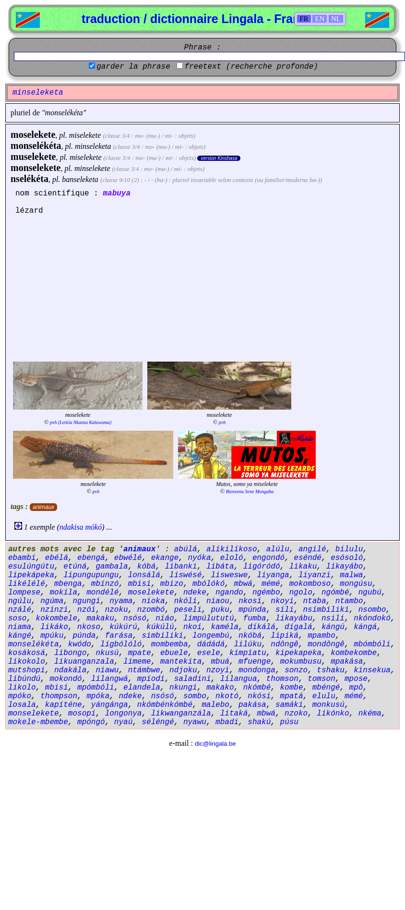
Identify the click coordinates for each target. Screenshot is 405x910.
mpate (139, 653)
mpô (356, 687)
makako (220, 687)
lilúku (248, 644)
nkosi (250, 601)
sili (284, 610)
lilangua (238, 679)
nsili (333, 618)
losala (22, 705)
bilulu (349, 549)
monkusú (328, 705)
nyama (120, 601)
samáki (289, 705)
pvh (222, 422)
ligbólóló (121, 644)
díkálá (261, 627)
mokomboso (310, 584)
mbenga (68, 584)
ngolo (300, 592)
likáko (54, 627)
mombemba (169, 644)
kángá (365, 627)
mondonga (256, 670)
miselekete (85, 135)
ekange (165, 558)
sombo (194, 696)
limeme (137, 661)
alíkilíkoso (231, 549)
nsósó (134, 618)
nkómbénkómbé (164, 705)
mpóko (19, 696)
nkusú (107, 653)
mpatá (291, 696)
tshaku (331, 670)
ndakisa (71, 527)
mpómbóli (95, 687)
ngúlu (19, 601)
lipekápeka (31, 575)
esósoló (347, 558)
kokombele (56, 618)
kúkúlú (160, 627)
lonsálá (144, 575)
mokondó (65, 679)
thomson (282, 679)
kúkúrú (123, 627)
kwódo (79, 644)
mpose (356, 679)
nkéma (369, 713)
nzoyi (217, 670)
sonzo (296, 670)
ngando (229, 592)
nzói (86, 610)
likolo (22, 687)
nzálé (19, 610)
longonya (123, 713)
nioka (153, 601)
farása (119, 635)
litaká (234, 713)
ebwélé (128, 558)
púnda (83, 635)
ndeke (194, 592)
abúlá (185, 549)
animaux (43, 507)
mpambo (321, 635)
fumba (254, 618)
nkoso (88, 627)
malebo (215, 705)
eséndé (308, 558)
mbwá (243, 584)
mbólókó (208, 584)
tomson (321, 679)
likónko (333, 713)
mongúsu (356, 584)
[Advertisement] (202, 287)
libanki (181, 566)
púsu (289, 722)
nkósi (259, 696)
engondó (268, 558)
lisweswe (229, 575)
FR (303, 19)
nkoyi (282, 601)
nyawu (194, 722)
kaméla (224, 627)
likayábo (344, 566)
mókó (93, 527)
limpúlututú (208, 618)
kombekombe (354, 653)
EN (319, 19)
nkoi (192, 627)
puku (220, 610)
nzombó (151, 610)
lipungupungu (91, 575)
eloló (231, 558)
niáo (164, 618)
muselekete (33, 156)
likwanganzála (181, 713)
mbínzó (105, 584)
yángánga (109, 705)
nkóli (185, 601)
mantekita (181, 661)
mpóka (97, 696)
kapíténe (63, 705)
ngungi (86, 601)
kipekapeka (298, 653)
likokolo (26, 661)
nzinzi (54, 610)
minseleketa (93, 146)
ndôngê (284, 644)
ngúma (51, 601)
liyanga (273, 575)
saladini (192, 679)
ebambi (22, 558)
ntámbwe (144, 670)
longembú (210, 635)
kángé (19, 635)
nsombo (372, 610)
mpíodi (151, 679)
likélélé (26, 584)
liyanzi (314, 575)
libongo (70, 653)
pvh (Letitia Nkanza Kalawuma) (80, 422)
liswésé (185, 575)
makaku (100, 618)
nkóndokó (372, 618)
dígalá (298, 627)
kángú (333, 627)
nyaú (123, 722)
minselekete (92, 168)
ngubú (369, 592)
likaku (303, 566)
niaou (217, 601)
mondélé (102, 592)
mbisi (139, 584)
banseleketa (80, 179)
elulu (323, 696)
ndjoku (183, 670)
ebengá (91, 558)
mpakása (347, 661)
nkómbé (257, 687)
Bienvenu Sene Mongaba (250, 491)
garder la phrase (133, 66)
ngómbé (335, 592)
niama (19, 627)
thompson (58, 696)
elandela (141, 687)
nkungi (183, 687)
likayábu (293, 618)
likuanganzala (84, 661)
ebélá (56, 558)
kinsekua (372, 670)
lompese (24, 592)
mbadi (226, 722)
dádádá (211, 644)
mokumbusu (301, 661)
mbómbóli (372, 644)
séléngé (158, 722)
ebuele (174, 653)
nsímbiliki (326, 610)
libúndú (24, 679)
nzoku (116, 610)
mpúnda (252, 610)
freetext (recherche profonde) (251, 66)
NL (336, 19)
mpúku (51, 635)
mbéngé (326, 687)
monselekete (35, 167)
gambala (111, 566)
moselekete (33, 134)
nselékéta (29, 178)
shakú (259, 722)
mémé (271, 584)
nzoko (296, 713)
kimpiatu (247, 653)
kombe (291, 687)
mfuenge (254, 661)
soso (17, 618)
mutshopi (26, 670)
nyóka (199, 558)
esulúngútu (31, 566)
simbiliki (162, 635)
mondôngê (326, 644)
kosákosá (26, 653)
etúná (74, 566)
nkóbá (250, 635)
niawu (107, 670)
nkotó (226, 696)
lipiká (284, 635)
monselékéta (36, 145)
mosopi (82, 713)
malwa (351, 575)
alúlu (277, 549)
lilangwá (109, 679)
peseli (188, 610)
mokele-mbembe (38, 722)
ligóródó (261, 566)
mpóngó (91, 722)
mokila (63, 592)
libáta (220, 566)
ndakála (70, 670)
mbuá (220, 661)
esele (208, 653)
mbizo (171, 584)
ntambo (349, 601)
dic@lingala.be (215, 743)
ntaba (314, 601)
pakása (252, 705)
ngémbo (266, 592)
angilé (312, 549)
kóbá (146, 566)
